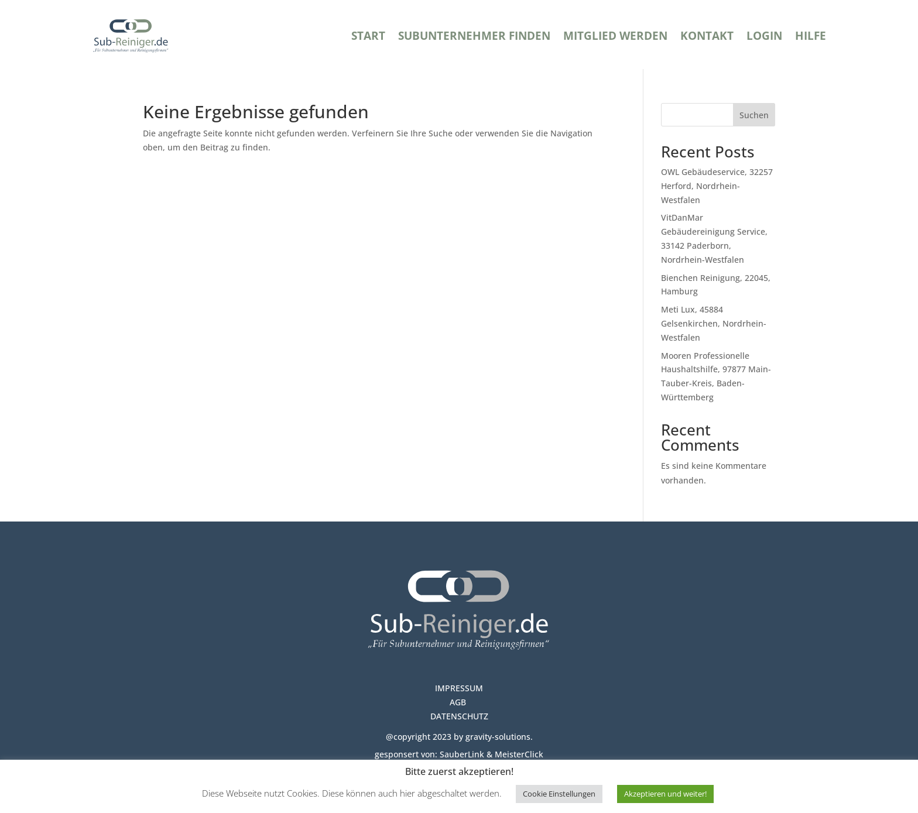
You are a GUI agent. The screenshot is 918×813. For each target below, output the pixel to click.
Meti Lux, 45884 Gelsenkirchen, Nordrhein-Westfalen (713, 323)
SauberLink (462, 754)
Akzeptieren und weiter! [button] (665, 793)
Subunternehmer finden (474, 35)
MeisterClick (519, 754)
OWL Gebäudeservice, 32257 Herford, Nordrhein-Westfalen (717, 185)
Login (764, 35)
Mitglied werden (615, 35)
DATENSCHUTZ (459, 716)
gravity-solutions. (498, 736)
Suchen (754, 115)
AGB (459, 702)
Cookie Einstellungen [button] (559, 793)
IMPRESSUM (459, 688)
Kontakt (707, 35)
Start (368, 35)
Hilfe (810, 35)
